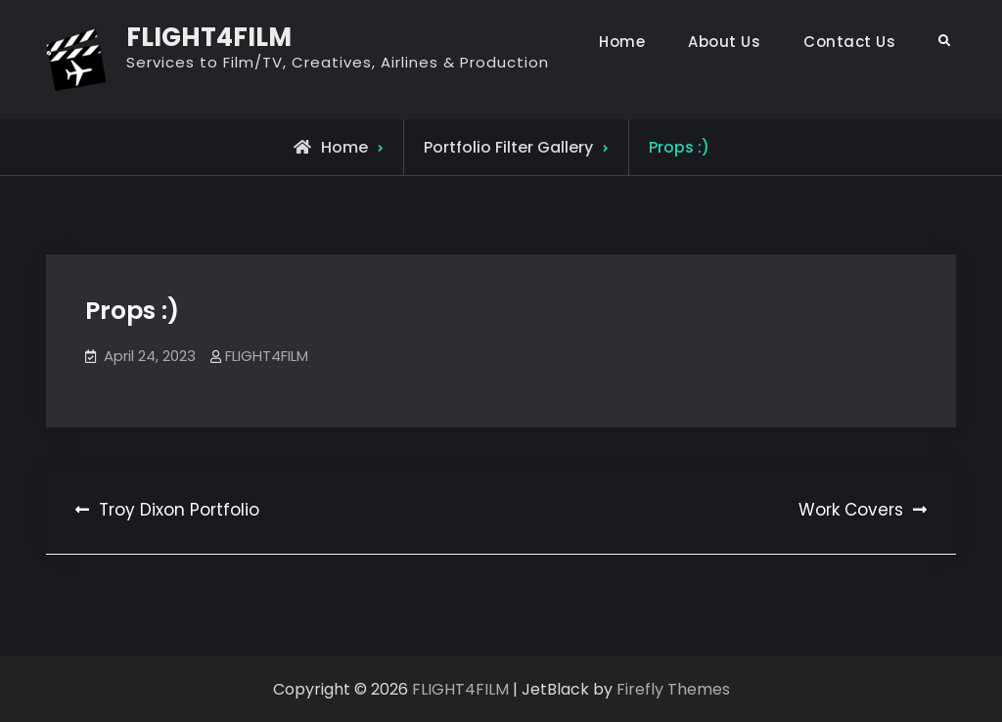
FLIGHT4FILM (209, 37)
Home (622, 41)
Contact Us (849, 41)
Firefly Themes (673, 689)
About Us (724, 41)
